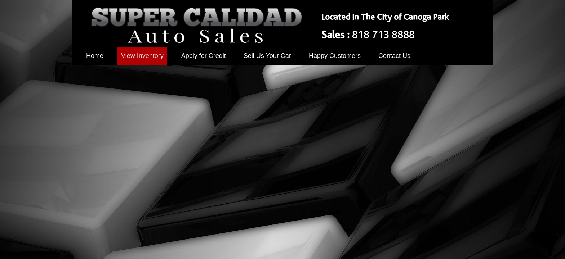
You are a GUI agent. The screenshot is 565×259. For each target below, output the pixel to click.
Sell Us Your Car (267, 55)
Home (94, 55)
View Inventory (142, 55)
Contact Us (394, 55)
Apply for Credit (203, 55)
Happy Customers (335, 55)
